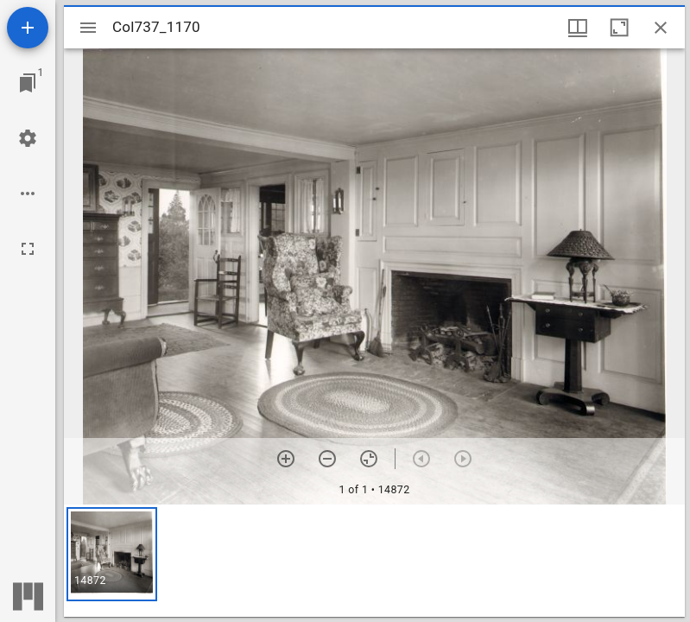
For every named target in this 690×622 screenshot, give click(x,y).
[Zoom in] (286, 458)
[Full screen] (27, 249)
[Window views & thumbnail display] (577, 27)
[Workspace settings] (27, 138)
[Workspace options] (27, 193)
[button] (112, 554)
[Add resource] (27, 27)
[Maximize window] (619, 27)
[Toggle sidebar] (88, 27)
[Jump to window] (27, 83)
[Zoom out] (327, 458)
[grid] (374, 561)
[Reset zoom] (368, 458)
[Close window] (660, 27)
